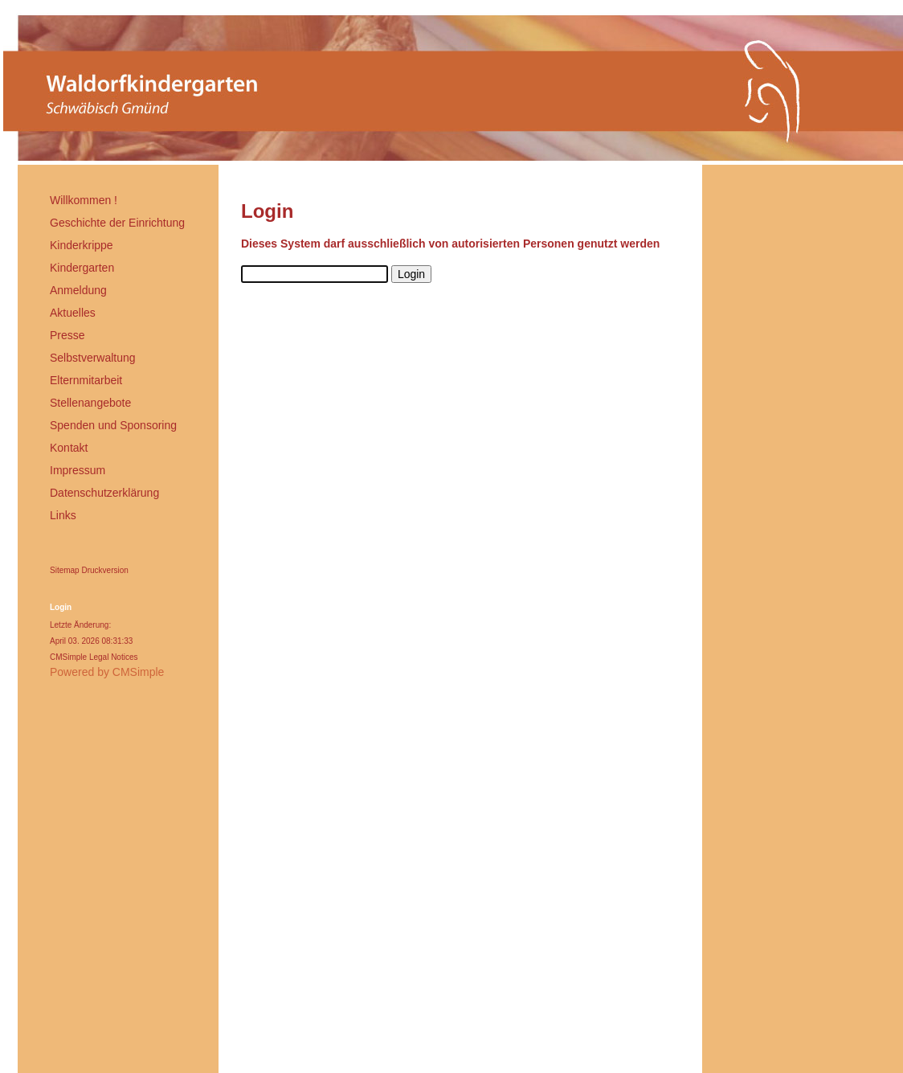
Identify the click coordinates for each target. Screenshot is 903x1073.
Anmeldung (78, 290)
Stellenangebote (90, 402)
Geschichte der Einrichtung (117, 222)
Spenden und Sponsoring (113, 425)
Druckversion (104, 570)
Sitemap (65, 570)
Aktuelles (73, 312)
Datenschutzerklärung (104, 492)
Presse (67, 335)
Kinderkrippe (81, 245)
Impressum (77, 470)
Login (61, 607)
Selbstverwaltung (93, 357)
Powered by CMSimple (107, 672)
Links (63, 515)
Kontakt (69, 447)
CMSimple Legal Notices (94, 657)
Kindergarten (82, 267)
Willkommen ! (83, 200)
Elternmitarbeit (86, 380)
